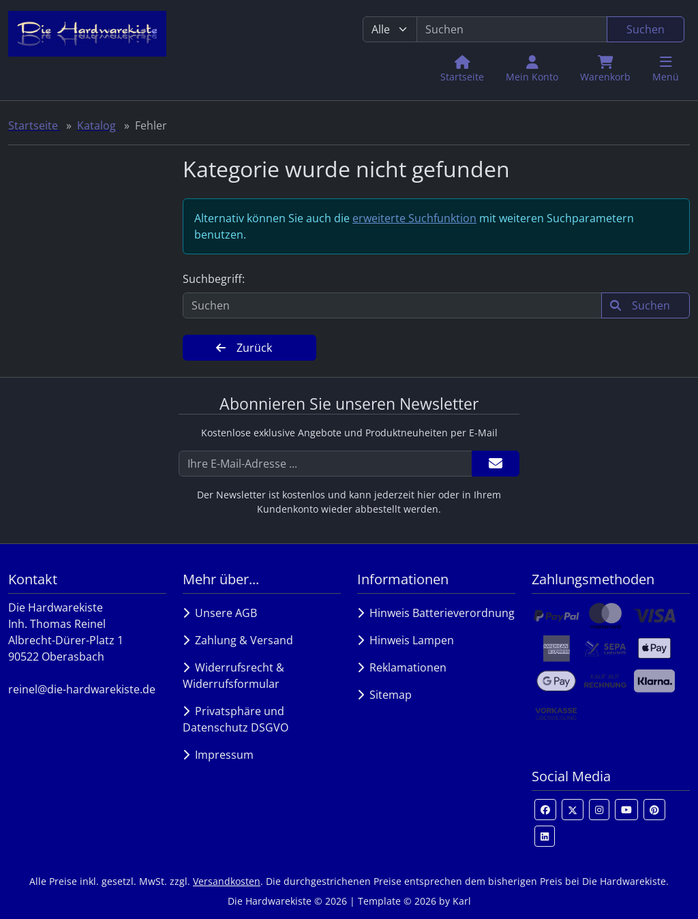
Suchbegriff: (214, 278)
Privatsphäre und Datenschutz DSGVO (235, 719)
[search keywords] (511, 29)
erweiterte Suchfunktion (414, 218)
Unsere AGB (220, 612)
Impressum (218, 754)
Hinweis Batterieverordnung (436, 612)
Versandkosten (226, 881)
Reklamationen (401, 667)
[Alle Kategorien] (390, 29)
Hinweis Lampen (405, 640)
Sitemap (384, 694)
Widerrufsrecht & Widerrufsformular (233, 675)
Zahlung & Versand (238, 640)
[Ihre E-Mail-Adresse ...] (325, 464)
